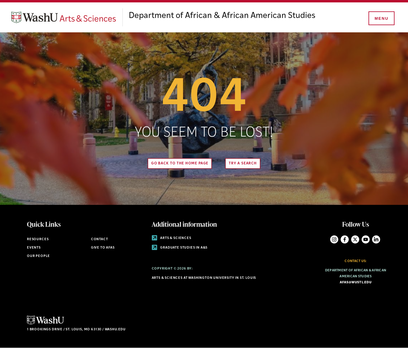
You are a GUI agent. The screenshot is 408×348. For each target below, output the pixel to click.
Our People (38, 256)
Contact (99, 239)
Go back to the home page (180, 163)
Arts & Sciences (171, 238)
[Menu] (381, 18)
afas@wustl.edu (355, 282)
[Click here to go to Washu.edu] (45, 324)
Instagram (334, 239)
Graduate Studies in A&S (180, 247)
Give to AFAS (103, 247)
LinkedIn (376, 239)
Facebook (344, 239)
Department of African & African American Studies (222, 16)
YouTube (365, 239)
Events (34, 247)
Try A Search (243, 163)
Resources (37, 239)
